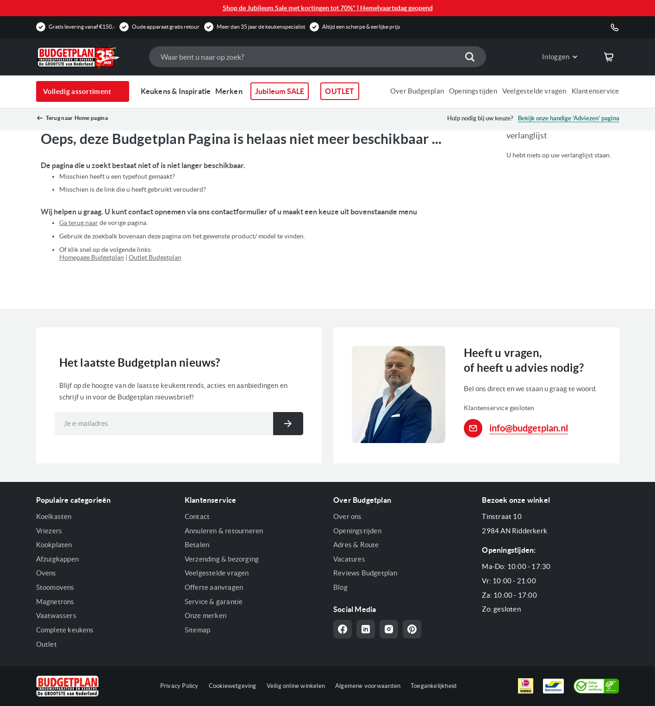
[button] (552, 56)
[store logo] (88, 57)
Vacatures (349, 559)
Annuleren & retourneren (224, 531)
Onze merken (205, 615)
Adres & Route (356, 545)
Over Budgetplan (417, 91)
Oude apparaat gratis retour (166, 27)
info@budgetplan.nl (528, 428)
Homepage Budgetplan (91, 257)
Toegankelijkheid (433, 685)
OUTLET (339, 91)
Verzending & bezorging (222, 559)
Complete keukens (65, 630)
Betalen (197, 545)
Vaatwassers (56, 615)
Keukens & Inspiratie (176, 91)
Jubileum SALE (280, 91)
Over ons (347, 516)
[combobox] (317, 56)
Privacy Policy (179, 685)
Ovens (46, 573)
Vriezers (49, 531)
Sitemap (197, 630)
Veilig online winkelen (296, 685)
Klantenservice (595, 91)
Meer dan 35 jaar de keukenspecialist (261, 27)
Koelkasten (54, 516)
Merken (229, 91)
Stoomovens (55, 587)
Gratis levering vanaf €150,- (82, 27)
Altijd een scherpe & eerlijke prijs (361, 27)
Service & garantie (214, 602)
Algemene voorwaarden (367, 685)
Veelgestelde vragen (534, 91)
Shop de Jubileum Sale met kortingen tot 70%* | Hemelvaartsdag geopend (328, 8)
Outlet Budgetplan (155, 257)
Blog (340, 587)
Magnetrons (55, 602)
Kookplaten (54, 545)
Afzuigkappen (57, 559)
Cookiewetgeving (232, 685)
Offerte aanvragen (214, 587)
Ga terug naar (78, 222)
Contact (197, 516)
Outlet (46, 644)
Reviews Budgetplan (365, 573)
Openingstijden (473, 91)
